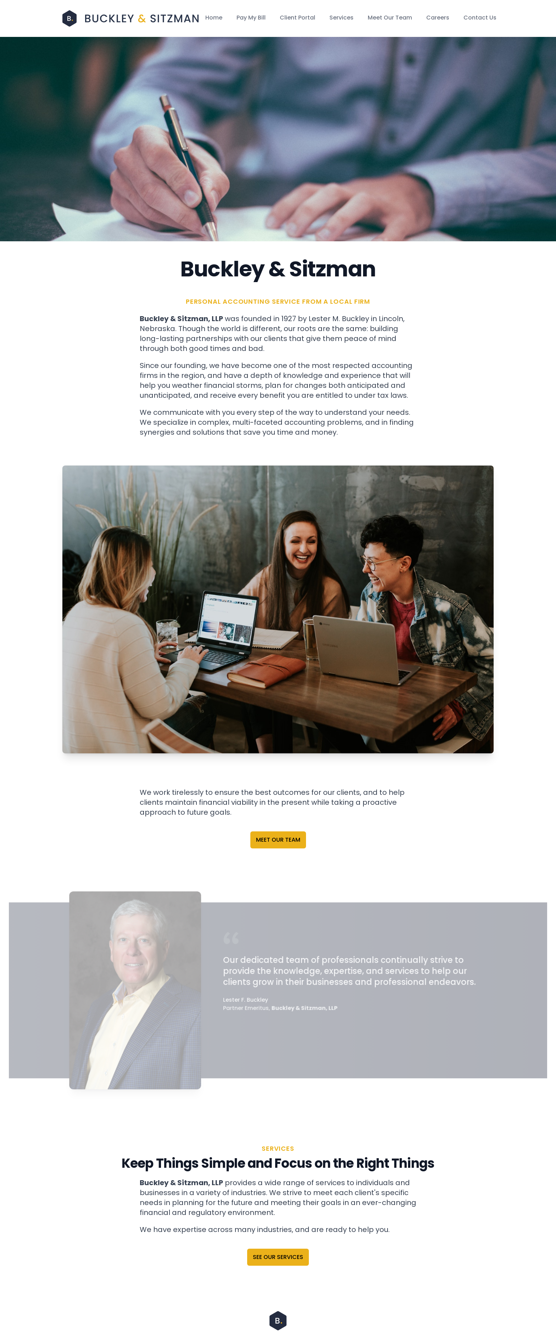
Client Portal (297, 17)
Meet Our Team (390, 17)
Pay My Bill (251, 17)
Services (341, 17)
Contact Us (479, 17)
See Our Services (278, 1257)
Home (213, 17)
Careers (437, 17)
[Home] (130, 18)
